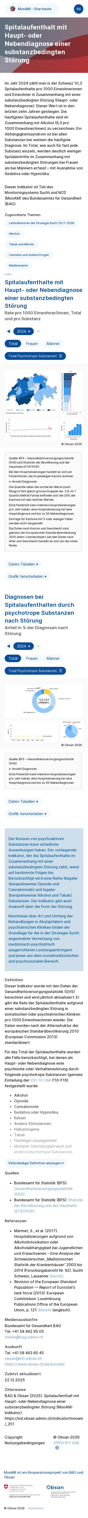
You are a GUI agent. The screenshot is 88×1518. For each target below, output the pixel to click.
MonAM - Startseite (31, 9)
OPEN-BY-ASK (66, 1442)
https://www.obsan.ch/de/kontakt (35, 1364)
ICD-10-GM (40, 1080)
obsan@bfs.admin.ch (23, 1358)
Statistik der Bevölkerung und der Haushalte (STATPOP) (48, 1206)
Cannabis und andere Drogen (29, 255)
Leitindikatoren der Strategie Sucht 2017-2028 (41, 223)
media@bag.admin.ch (24, 1337)
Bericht (56, 1276)
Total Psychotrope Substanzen (32, 356)
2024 (21, 331)
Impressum (36, 1508)
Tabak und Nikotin (21, 244)
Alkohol (14, 233)
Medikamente (18, 265)
